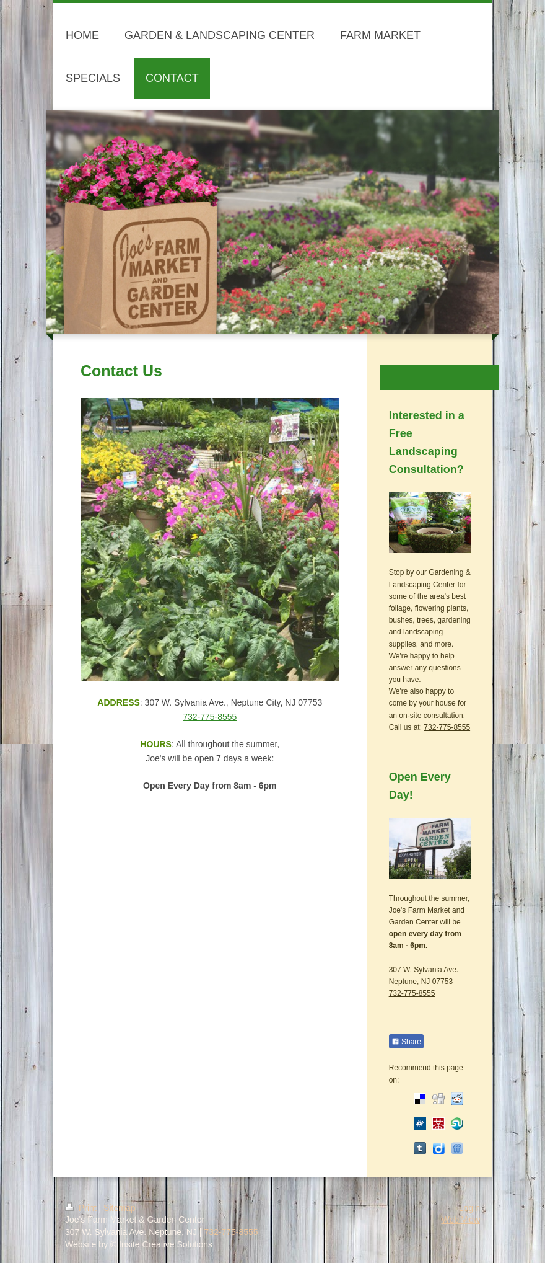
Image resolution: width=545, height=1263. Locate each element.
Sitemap (119, 1208)
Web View (460, 1220)
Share (406, 1041)
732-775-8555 (210, 717)
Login (469, 1208)
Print (82, 1208)
